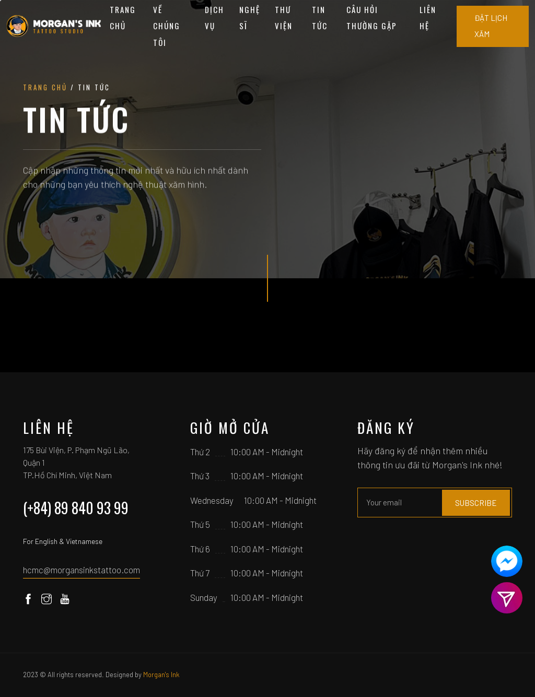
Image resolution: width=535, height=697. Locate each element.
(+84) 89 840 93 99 (76, 507)
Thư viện (284, 18)
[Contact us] (506, 561)
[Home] (54, 26)
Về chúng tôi (166, 26)
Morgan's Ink (161, 674)
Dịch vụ (214, 18)
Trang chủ (123, 18)
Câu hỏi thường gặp (371, 18)
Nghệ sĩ (249, 18)
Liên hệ (428, 18)
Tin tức (320, 18)
